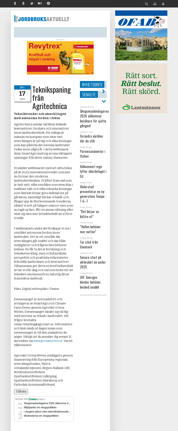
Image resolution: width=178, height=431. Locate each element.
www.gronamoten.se (47, 341)
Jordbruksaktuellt (41, 19)
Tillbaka (21, 391)
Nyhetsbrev (92, 84)
